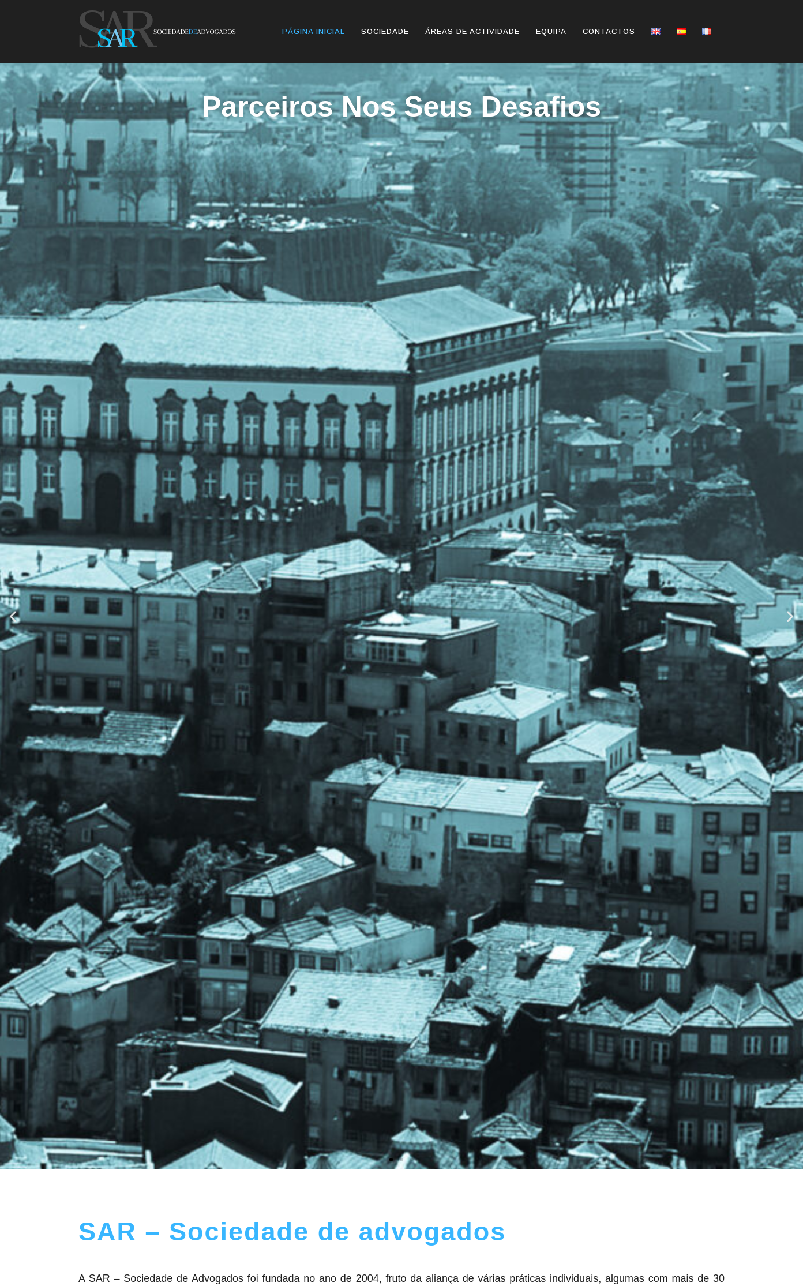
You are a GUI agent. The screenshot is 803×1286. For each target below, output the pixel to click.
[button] (391, 1159)
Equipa (551, 31)
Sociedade (385, 31)
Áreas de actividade (472, 31)
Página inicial (313, 31)
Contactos (609, 31)
